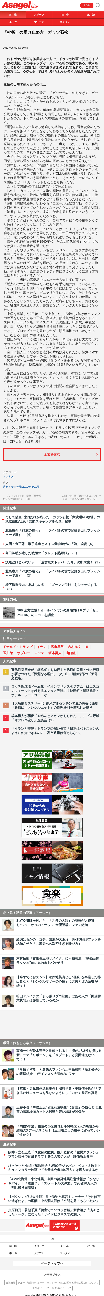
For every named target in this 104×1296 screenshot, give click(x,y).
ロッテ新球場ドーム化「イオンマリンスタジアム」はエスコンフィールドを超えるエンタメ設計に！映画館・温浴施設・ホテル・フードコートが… (55, 691)
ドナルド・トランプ (17, 647)
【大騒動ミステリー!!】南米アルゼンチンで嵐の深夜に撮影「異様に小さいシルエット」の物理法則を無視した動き (54, 705)
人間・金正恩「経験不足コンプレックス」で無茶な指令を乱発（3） (81, 497)
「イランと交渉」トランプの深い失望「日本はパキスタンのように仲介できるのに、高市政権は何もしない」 (55, 731)
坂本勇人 (54, 653)
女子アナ (39, 22)
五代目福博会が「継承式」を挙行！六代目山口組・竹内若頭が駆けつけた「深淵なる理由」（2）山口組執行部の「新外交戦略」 (55, 674)
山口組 (71, 653)
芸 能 (12, 14)
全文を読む (52, 454)
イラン (41, 647)
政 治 (91, 14)
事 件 (13, 22)
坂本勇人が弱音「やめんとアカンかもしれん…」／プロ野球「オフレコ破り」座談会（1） (55, 718)
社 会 (65, 14)
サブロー (23, 653)
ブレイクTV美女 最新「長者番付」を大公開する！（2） (22, 497)
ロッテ (39, 653)
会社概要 (10, 1282)
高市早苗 (57, 647)
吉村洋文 (74, 647)
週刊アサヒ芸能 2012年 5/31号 (21, 486)
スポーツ (39, 14)
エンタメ (65, 22)
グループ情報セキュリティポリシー (37, 1282)
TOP (87, 5)
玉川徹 (8, 653)
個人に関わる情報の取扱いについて (78, 1282)
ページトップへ (52, 1263)
